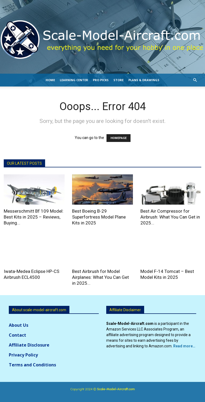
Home (50, 80)
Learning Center (74, 80)
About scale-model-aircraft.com (39, 310)
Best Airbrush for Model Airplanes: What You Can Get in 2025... (100, 277)
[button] (194, 80)
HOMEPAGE (119, 138)
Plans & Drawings (143, 80)
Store (118, 80)
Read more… (184, 346)
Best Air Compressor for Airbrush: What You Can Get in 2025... (170, 217)
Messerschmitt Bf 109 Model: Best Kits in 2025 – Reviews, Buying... (34, 217)
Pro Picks (101, 80)
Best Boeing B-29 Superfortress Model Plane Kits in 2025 (99, 217)
